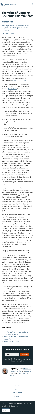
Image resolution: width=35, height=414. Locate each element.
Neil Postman (12, 89)
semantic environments (20, 80)
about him (21, 373)
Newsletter (17, 393)
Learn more (15, 406)
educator (28, 371)
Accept (5, 410)
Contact (17, 396)
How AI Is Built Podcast (11, 341)
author (19, 371)
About (17, 389)
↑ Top (17, 385)
